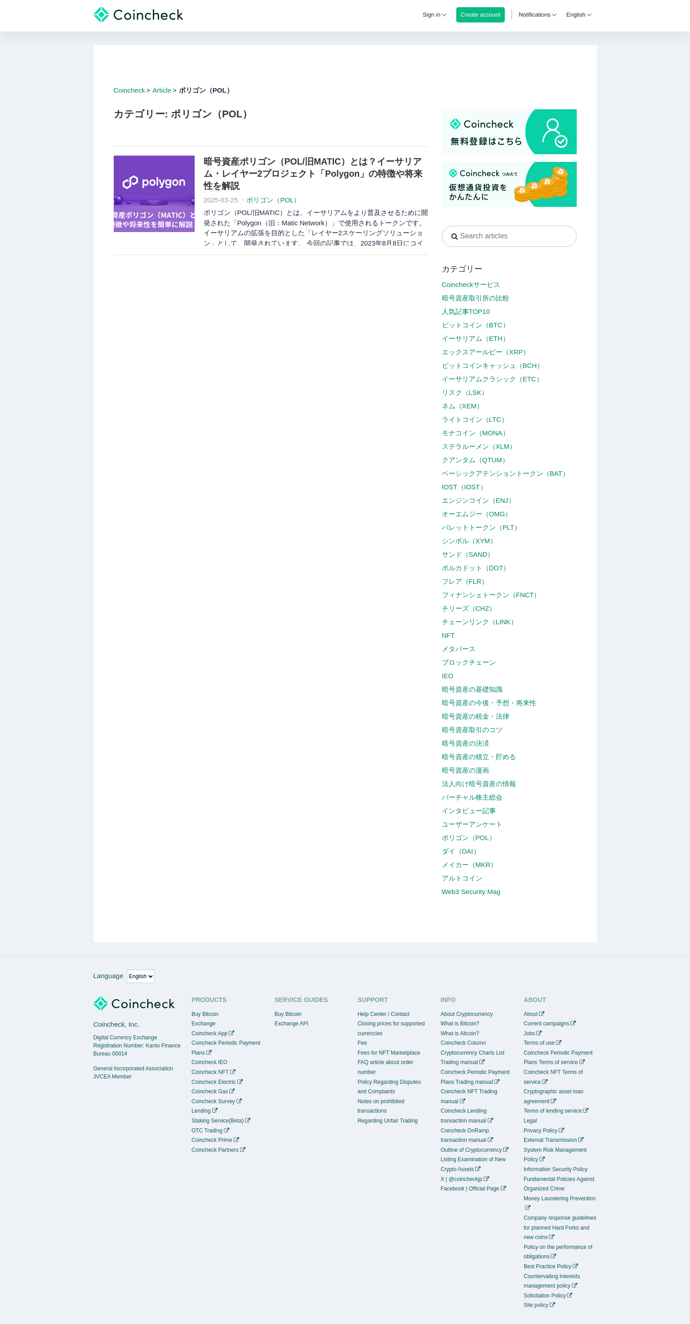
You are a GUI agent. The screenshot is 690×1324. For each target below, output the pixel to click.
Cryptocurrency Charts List (472, 1053)
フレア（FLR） (465, 581)
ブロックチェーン (469, 662)
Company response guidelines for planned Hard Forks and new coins (560, 1227)
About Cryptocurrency (467, 1014)
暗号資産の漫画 (465, 770)
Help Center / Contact (383, 1014)
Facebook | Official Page (470, 1188)
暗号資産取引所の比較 (475, 298)
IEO (448, 676)
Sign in (432, 14)
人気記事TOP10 (466, 311)
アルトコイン (462, 878)
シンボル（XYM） (469, 541)
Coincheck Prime (211, 1140)
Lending (201, 1111)
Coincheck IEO (209, 1062)
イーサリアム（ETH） (475, 338)
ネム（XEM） (463, 406)
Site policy (536, 1305)
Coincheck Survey (213, 1101)
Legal (530, 1121)
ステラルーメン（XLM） (479, 446)
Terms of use (539, 1043)
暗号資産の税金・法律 (475, 716)
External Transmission (550, 1140)
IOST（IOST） (464, 487)
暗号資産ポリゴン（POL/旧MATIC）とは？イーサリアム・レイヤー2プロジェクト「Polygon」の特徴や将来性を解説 (313, 174)
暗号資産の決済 (465, 743)
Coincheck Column (463, 1043)
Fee (362, 1043)
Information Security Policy (556, 1169)
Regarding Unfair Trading (387, 1121)
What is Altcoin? (460, 1033)
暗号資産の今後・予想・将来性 (489, 703)
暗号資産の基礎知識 (472, 689)
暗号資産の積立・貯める (479, 756)
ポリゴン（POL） (273, 200)
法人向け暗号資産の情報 (479, 783)
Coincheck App (209, 1033)
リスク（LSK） (465, 392)
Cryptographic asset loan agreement (553, 1096)
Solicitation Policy (544, 1296)
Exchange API (291, 1023)
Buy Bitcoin (204, 1014)
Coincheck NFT (210, 1072)
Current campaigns (546, 1023)
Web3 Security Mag (471, 891)
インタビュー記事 (469, 810)
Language (108, 976)
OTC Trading (207, 1130)
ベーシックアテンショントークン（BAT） (505, 473)
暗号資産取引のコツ (472, 730)
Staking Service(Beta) (217, 1121)
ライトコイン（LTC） (475, 419)
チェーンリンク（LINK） (479, 622)
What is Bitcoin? (460, 1023)
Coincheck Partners (215, 1150)
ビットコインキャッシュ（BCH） (493, 365)
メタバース (459, 649)
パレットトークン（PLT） (481, 527)
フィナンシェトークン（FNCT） (491, 595)
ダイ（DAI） (461, 851)
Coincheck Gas (209, 1091)
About (531, 1014)
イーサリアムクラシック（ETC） (492, 379)
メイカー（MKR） (469, 864)
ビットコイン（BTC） (475, 325)
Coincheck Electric (213, 1082)
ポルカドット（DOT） (476, 568)
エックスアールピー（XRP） (486, 352)
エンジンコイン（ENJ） (478, 500)
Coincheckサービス (471, 284)
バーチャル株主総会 (472, 797)
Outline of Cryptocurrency (471, 1150)
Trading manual (459, 1062)
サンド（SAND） (468, 554)
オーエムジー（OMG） (477, 514)
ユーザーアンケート (472, 824)
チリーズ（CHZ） (469, 608)
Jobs (529, 1033)
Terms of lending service (553, 1111)
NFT (448, 635)
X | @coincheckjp (461, 1179)
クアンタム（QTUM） (475, 460)
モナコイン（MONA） (475, 433)
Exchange (203, 1023)
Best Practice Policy (547, 1266)
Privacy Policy (540, 1130)
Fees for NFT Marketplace (388, 1053)
